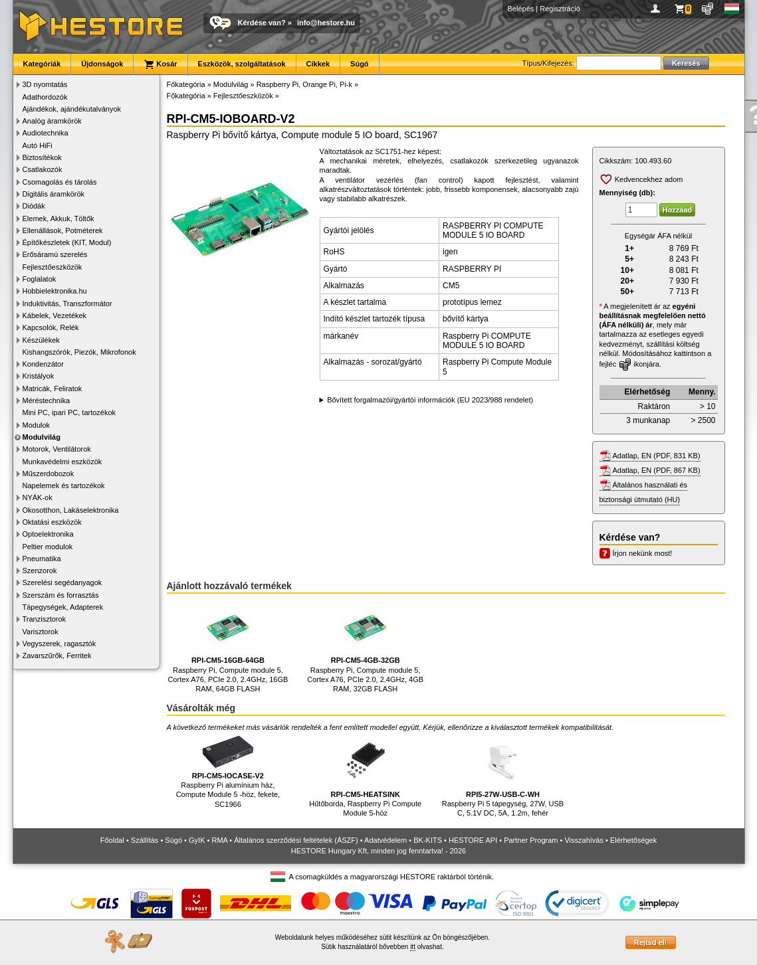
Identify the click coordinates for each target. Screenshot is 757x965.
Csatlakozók (42, 169)
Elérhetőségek (633, 840)
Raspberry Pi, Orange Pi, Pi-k (304, 84)
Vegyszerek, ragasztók (59, 644)
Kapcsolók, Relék (51, 327)
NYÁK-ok (38, 497)
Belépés (521, 9)
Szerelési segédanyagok (62, 582)
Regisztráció (560, 9)
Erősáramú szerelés (55, 254)
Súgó (359, 64)
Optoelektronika (48, 534)
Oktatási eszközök (52, 522)
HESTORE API (473, 840)
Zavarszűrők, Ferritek (57, 655)
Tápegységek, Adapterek (63, 607)
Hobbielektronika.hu (55, 291)
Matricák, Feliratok (52, 389)
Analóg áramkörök (52, 121)
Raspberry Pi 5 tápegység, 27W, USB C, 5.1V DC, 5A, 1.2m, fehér (503, 776)
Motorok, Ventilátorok (57, 449)
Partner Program (531, 840)
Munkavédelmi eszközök (62, 462)
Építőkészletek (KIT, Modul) (67, 242)
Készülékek (41, 340)
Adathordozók (45, 97)
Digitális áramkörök (54, 194)
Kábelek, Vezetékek (55, 315)
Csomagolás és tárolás (60, 182)
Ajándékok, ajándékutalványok (72, 109)
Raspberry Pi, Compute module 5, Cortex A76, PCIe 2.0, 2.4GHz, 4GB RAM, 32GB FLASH (365, 646)
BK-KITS (427, 840)
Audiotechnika (45, 133)
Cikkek (318, 64)
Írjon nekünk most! (643, 553)
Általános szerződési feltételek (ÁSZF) (296, 840)
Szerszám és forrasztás (61, 595)
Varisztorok (40, 632)
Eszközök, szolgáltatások (242, 64)
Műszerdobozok (48, 474)
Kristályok (38, 376)
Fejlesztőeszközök (52, 267)
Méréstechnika (46, 400)
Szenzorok (40, 570)
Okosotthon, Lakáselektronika (71, 510)
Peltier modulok (48, 547)
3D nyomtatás (45, 84)
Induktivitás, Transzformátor (67, 303)
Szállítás (145, 840)
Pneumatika (42, 559)
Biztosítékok (42, 157)
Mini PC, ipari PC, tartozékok (69, 412)
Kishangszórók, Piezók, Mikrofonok (79, 352)
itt (412, 946)
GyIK (197, 840)
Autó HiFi (38, 145)
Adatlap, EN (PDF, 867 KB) (657, 470)
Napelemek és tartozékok (64, 485)
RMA (219, 840)
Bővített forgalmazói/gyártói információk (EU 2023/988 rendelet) (430, 400)
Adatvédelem (385, 840)
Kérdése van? (262, 23)
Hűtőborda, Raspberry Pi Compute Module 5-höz (365, 776)
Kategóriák (42, 64)
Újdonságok (102, 64)
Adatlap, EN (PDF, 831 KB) (657, 456)
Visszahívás (583, 840)
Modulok (37, 425)
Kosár (160, 64)
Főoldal (112, 840)
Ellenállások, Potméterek (63, 230)
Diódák (34, 206)
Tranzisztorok (44, 619)
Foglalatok (39, 279)
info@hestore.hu (326, 23)
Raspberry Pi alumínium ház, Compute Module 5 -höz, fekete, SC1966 (228, 771)
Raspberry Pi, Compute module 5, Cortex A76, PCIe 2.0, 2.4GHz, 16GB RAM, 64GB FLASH (227, 646)
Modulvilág (41, 437)
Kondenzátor (43, 364)
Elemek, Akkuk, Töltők (58, 218)
